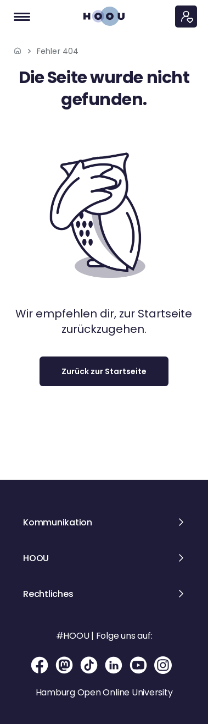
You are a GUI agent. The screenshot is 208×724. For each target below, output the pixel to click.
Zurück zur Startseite (104, 371)
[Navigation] (22, 17)
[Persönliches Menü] (186, 17)
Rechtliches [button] (48, 594)
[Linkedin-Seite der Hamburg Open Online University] (114, 665)
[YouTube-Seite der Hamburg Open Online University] (139, 665)
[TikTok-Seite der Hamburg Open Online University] (89, 665)
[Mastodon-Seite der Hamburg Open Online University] (65, 665)
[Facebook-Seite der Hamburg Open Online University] (40, 665)
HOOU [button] (36, 558)
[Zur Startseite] (103, 16)
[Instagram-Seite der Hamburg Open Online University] (163, 665)
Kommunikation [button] (57, 522)
